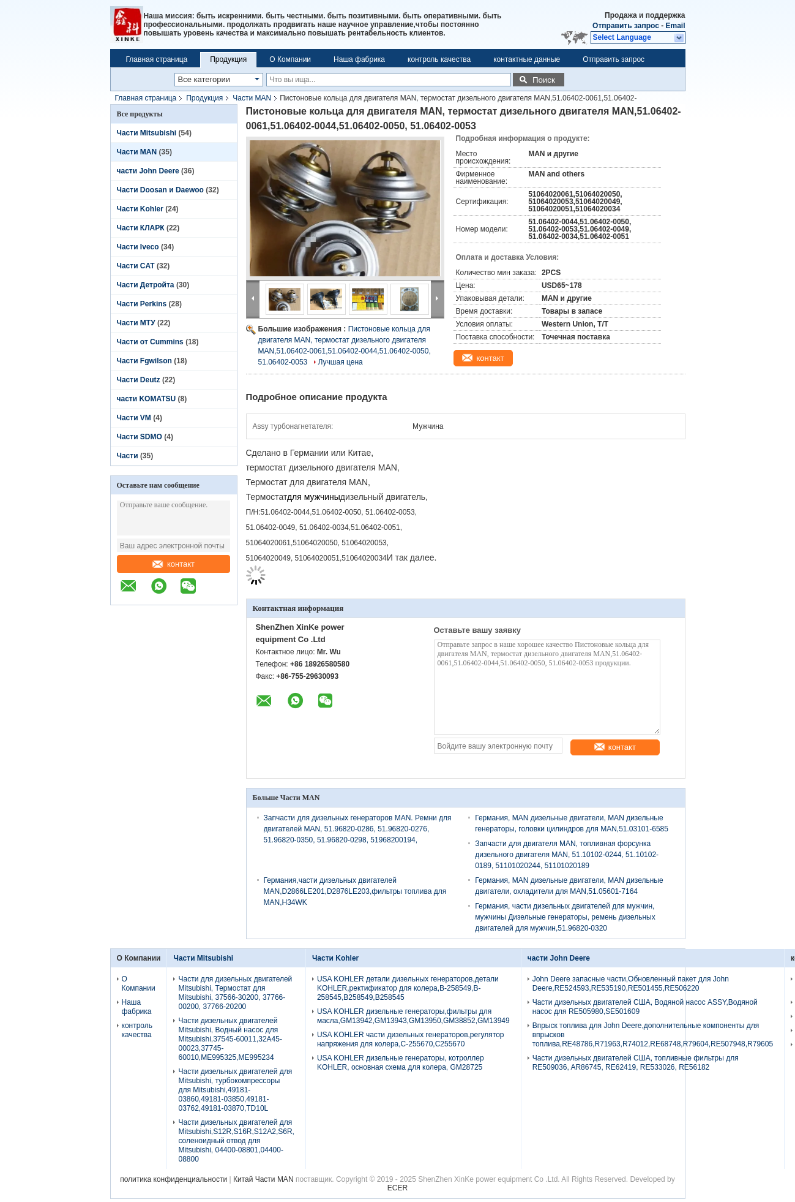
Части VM (134, 418)
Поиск (543, 80)
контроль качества (439, 59)
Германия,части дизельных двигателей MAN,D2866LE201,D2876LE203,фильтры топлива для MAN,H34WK (355, 891)
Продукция (228, 59)
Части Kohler (140, 209)
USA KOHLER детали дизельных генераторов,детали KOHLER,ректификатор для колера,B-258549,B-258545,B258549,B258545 (408, 988)
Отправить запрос (626, 25)
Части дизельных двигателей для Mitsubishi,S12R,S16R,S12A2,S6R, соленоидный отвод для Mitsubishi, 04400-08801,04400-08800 (236, 1140)
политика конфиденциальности (173, 1179)
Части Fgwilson (144, 361)
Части (128, 456)
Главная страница (157, 59)
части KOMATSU (146, 399)
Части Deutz (138, 380)
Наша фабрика (359, 59)
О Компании (290, 59)
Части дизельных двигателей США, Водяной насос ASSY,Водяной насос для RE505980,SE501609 (645, 1007)
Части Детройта (145, 285)
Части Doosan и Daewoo (160, 190)
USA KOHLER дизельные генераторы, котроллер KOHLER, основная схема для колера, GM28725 (400, 1063)
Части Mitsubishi (147, 133)
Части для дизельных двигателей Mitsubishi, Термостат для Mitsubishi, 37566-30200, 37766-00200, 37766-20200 (235, 993)
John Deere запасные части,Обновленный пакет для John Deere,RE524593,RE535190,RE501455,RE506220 (630, 983)
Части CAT (136, 266)
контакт (173, 564)
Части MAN (252, 98)
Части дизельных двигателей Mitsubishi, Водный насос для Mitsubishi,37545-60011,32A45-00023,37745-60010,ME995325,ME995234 (230, 1039)
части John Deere (148, 171)
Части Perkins (142, 304)
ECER (397, 1188)
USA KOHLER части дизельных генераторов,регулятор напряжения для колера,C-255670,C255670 (410, 1039)
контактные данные (526, 59)
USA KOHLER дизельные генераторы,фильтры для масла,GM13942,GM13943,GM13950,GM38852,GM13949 (413, 1016)
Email (675, 25)
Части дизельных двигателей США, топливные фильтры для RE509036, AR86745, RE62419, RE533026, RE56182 (635, 1063)
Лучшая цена (340, 362)
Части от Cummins (150, 342)
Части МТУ (136, 323)
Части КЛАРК (141, 228)
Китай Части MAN (263, 1179)
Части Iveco (138, 247)
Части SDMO (139, 437)
